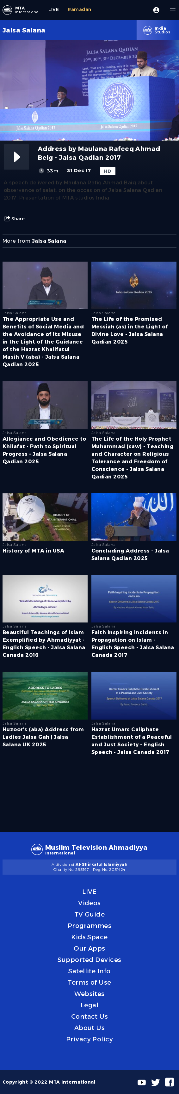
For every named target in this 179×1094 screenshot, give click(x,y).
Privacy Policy (89, 1039)
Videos (89, 903)
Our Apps (89, 948)
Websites (89, 994)
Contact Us (89, 1016)
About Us (89, 1028)
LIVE (89, 891)
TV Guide (89, 914)
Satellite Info (89, 971)
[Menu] (172, 10)
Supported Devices (89, 960)
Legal (89, 1005)
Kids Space (89, 937)
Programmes (90, 925)
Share (14, 219)
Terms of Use (89, 982)
